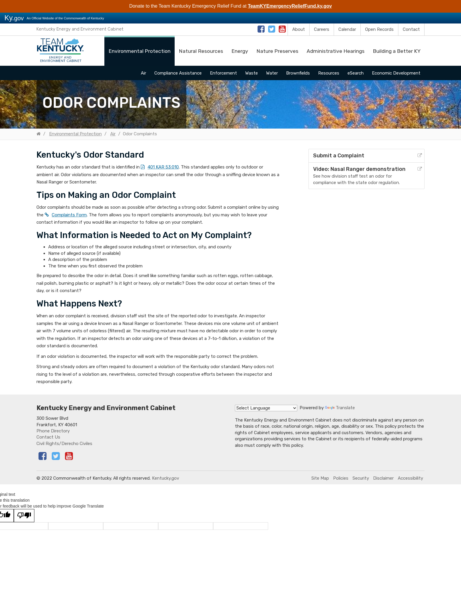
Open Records (379, 29)
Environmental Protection (139, 51)
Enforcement (223, 73)
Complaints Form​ (69, 215)
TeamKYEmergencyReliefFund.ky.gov (290, 6)
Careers (321, 29)
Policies (340, 478)
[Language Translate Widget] (266, 408)
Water (272, 73)
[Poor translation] (24, 515)
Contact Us (48, 437)
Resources (328, 73)
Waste (251, 73)
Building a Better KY (396, 51)
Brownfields (298, 73)
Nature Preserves (277, 51)
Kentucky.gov (165, 478)
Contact (411, 29)
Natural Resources (201, 51)
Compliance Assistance (178, 73)
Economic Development (396, 73)
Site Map (320, 478)
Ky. (14, 18)
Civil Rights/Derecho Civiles (64, 443)
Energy (239, 51)
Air (143, 73)
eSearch (356, 73)
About (298, 29)
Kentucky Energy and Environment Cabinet (79, 29)
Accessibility (410, 478)
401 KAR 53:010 (163, 167)
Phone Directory (53, 431)
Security (361, 478)
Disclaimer (383, 478)
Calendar (347, 29)
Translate (340, 407)
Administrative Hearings (336, 51)
